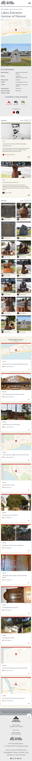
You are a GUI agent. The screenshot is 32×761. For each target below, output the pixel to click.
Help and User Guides (20, 754)
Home (2, 9)
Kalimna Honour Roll (8, 485)
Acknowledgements (8, 752)
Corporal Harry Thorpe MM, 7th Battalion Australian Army (14, 144)
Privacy (26, 752)
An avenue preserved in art (10, 182)
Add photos (16, 104)
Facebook (11, 758)
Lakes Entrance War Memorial (11, 424)
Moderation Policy (22, 750)
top (29, 716)
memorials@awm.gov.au (17, 743)
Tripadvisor (13, 758)
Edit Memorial (9, 104)
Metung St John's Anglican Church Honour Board (15, 576)
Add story (23, 104)
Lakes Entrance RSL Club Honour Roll (13, 394)
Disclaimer (15, 752)
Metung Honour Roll (8, 638)
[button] (29, 3)
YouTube (18, 758)
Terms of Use (14, 750)
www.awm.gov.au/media (22, 746)
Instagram (16, 758)
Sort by (21, 120)
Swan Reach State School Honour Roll (13, 698)
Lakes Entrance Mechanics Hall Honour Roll (15, 364)
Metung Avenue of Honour (10, 515)
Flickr (20, 758)
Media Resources (11, 754)
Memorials (6, 9)
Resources (8, 750)
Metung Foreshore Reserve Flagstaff (13, 545)
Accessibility (21, 752)
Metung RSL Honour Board (10, 607)
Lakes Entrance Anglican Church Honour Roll (16, 454)
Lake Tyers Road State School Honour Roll (15, 668)
